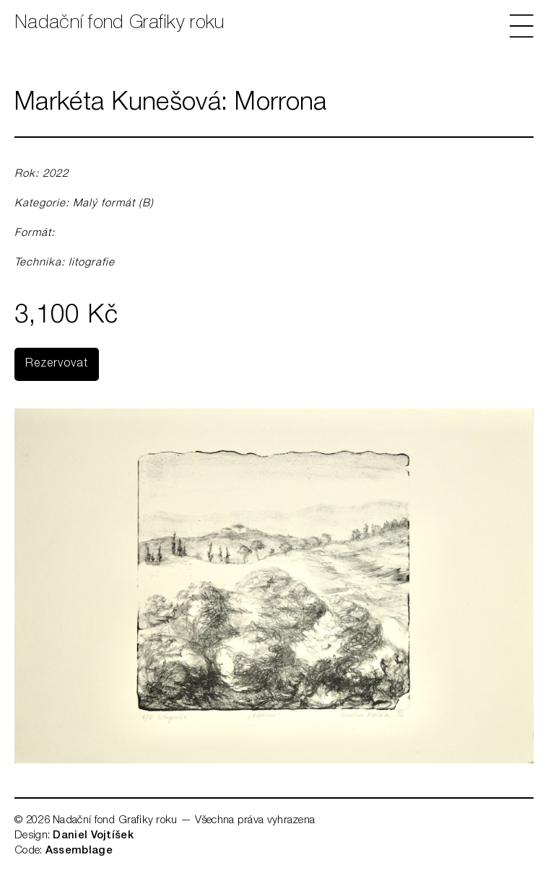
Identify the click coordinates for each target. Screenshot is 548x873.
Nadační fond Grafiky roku (119, 23)
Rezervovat (56, 364)
